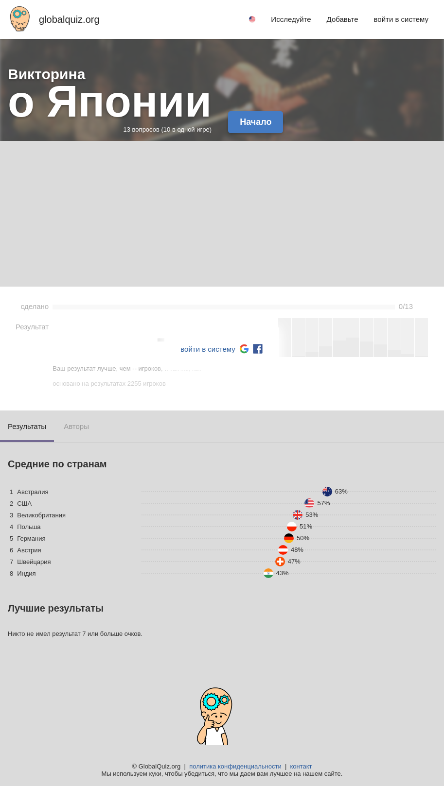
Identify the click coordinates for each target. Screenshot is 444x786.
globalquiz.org (69, 19)
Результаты (27, 426)
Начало (255, 122)
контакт (301, 766)
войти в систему (207, 349)
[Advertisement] (222, 214)
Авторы (76, 426)
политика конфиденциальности (235, 766)
